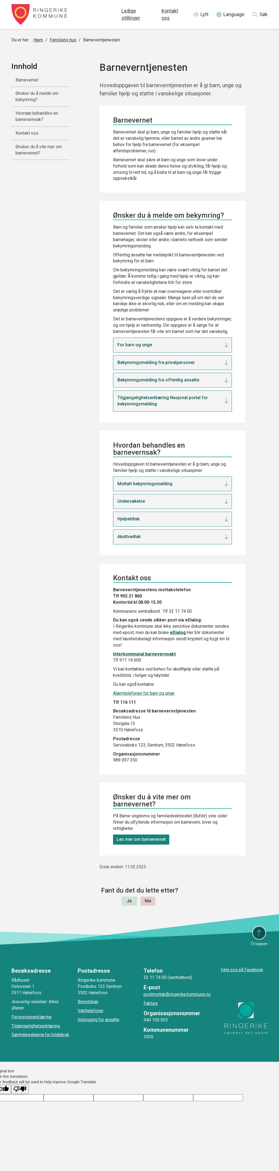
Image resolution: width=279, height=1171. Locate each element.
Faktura (150, 1003)
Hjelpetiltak (128, 518)
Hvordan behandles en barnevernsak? (37, 116)
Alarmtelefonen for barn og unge (143, 693)
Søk (263, 14)
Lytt (204, 14)
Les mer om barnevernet (141, 839)
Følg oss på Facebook (242, 969)
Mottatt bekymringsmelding (145, 483)
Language (233, 14)
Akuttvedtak (129, 536)
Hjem (38, 40)
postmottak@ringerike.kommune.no (177, 994)
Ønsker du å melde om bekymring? (37, 96)
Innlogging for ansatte (98, 1019)
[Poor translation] (20, 1089)
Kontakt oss (170, 14)
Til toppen (259, 944)
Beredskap (88, 1001)
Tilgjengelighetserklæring (35, 1026)
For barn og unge (134, 344)
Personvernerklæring (31, 1017)
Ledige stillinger (131, 14)
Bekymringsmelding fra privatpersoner (156, 362)
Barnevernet (27, 80)
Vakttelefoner (91, 1010)
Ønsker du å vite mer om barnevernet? (39, 150)
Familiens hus (63, 40)
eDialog (178, 632)
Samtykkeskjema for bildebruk (40, 1034)
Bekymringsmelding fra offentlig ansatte (158, 380)
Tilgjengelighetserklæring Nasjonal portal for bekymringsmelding (162, 400)
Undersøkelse (131, 501)
